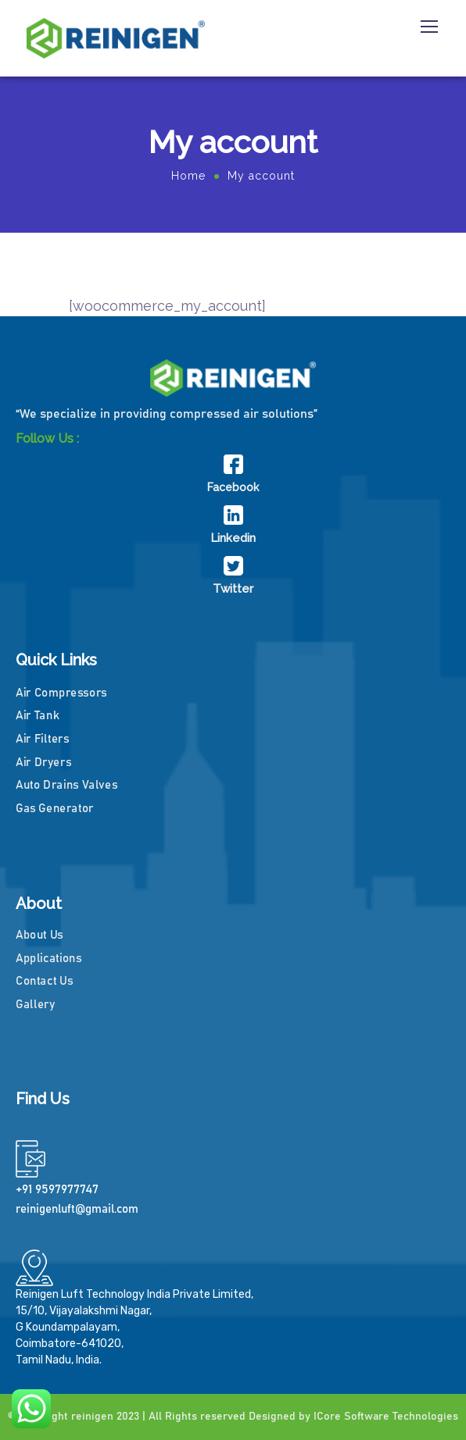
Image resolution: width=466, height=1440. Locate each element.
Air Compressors (61, 692)
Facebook (233, 487)
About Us (39, 935)
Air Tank (37, 716)
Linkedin (233, 538)
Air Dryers (43, 762)
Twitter (233, 589)
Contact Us (44, 981)
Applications (49, 958)
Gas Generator (55, 808)
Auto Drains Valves (66, 785)
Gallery (35, 1004)
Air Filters (42, 739)
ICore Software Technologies (386, 1416)
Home (188, 175)
